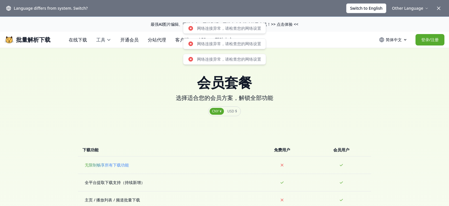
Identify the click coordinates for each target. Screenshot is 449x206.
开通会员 (129, 40)
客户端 (182, 40)
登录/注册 (430, 39)
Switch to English (366, 8)
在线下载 (78, 40)
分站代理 (157, 40)
